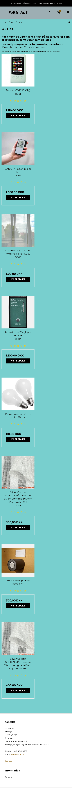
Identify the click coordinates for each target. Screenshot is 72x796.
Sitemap (8, 761)
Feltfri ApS (18, 12)
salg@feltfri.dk (17, 754)
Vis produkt (18, 116)
